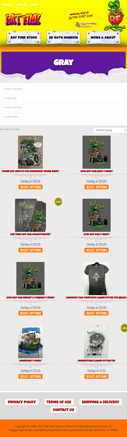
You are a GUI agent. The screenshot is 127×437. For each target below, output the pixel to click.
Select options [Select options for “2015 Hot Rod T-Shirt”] (96, 250)
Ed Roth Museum (63, 37)
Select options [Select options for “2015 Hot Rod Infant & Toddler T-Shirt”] (30, 313)
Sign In (21, 5)
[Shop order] (110, 130)
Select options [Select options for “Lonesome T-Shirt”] (30, 376)
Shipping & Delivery (100, 402)
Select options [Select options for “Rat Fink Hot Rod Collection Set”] (30, 250)
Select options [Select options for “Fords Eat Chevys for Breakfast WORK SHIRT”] (30, 187)
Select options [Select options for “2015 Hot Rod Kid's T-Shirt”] (96, 187)
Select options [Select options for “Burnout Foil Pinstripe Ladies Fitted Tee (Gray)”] (96, 313)
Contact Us (63, 410)
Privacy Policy (22, 402)
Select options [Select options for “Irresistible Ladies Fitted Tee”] (96, 376)
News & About (103, 37)
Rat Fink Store (24, 37)
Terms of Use (59, 402)
